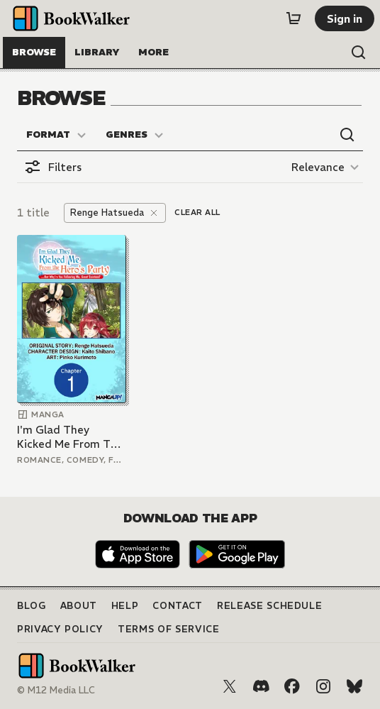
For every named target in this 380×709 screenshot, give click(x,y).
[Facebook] (292, 686)
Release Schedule (269, 605)
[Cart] (293, 18)
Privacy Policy (60, 629)
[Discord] (260, 686)
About (78, 605)
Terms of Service (168, 629)
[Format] (56, 134)
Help (125, 605)
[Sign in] (344, 18)
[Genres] (135, 134)
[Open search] (358, 52)
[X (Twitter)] (229, 686)
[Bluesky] (354, 686)
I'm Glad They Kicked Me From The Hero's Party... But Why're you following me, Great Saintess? (70, 437)
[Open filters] (53, 166)
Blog (31, 605)
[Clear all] (197, 213)
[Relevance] (327, 167)
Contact (177, 605)
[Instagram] (323, 686)
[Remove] (153, 212)
